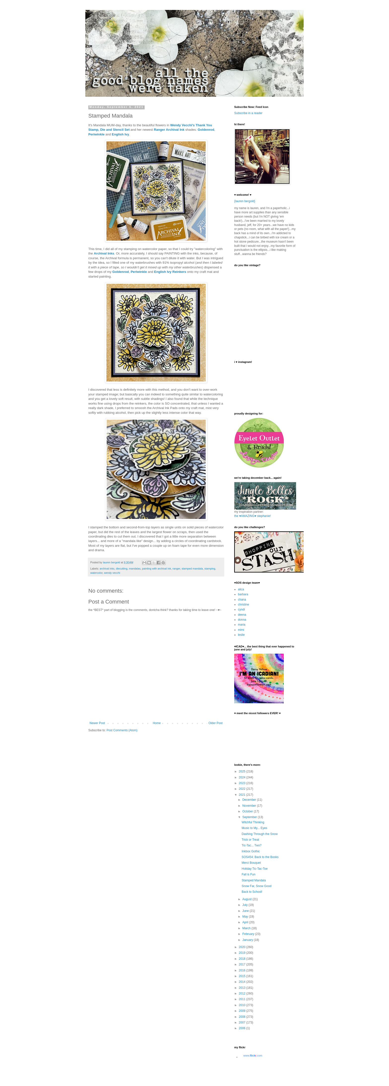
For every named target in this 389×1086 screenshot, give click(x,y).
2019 (242, 953)
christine (243, 604)
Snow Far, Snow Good (256, 886)
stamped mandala (192, 568)
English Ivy (120, 134)
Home (157, 723)
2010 (242, 1005)
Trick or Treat (250, 839)
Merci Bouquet (251, 862)
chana (242, 599)
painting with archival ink (156, 568)
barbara (243, 594)
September (250, 817)
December (249, 799)
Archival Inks (104, 253)
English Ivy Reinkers (170, 272)
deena (242, 614)
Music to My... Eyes (254, 828)
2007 (242, 1022)
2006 (242, 1028)
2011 (242, 999)
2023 (242, 783)
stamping (209, 568)
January (248, 940)
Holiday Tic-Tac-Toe (255, 868)
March (247, 928)
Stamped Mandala (254, 880)
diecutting (121, 568)
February (248, 934)
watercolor (96, 572)
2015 (242, 976)
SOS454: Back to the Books (260, 857)
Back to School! (252, 892)
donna (242, 619)
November (249, 805)
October (248, 811)
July (245, 905)
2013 (242, 988)
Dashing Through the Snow (260, 834)
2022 (242, 789)
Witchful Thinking (253, 822)
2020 (242, 947)
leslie (241, 635)
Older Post (215, 723)
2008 (242, 1017)
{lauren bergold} (244, 201)
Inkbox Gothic (251, 851)
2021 (242, 795)
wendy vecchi (112, 572)
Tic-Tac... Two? (251, 845)
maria (241, 624)
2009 (242, 1011)
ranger (176, 568)
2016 (242, 970)
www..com (252, 1055)
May (245, 916)
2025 (242, 771)
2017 (242, 964)
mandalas (134, 568)
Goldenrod (206, 129)
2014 (242, 982)
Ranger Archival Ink (169, 129)
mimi (241, 630)
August (247, 899)
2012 (242, 993)
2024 (242, 777)
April (245, 922)
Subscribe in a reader (248, 113)
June (246, 911)
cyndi (241, 609)
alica (241, 589)
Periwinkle (96, 134)
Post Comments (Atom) (121, 730)
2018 (242, 958)
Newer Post (97, 723)
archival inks (107, 568)
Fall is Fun (248, 874)
